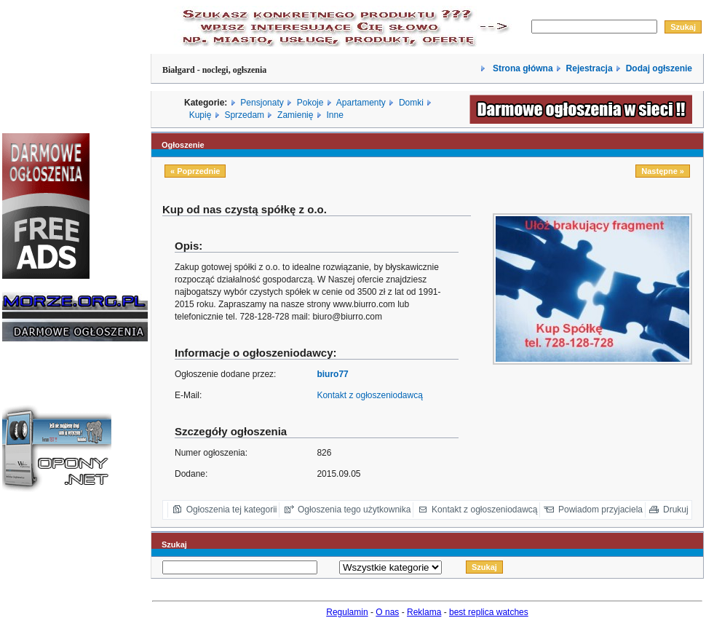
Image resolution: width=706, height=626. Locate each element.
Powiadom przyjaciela (600, 509)
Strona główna (522, 68)
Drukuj (676, 509)
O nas (387, 612)
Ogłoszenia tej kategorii (231, 509)
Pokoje (310, 103)
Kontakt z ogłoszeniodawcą (369, 395)
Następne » (662, 171)
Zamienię (295, 115)
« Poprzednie (195, 171)
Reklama (424, 612)
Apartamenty (361, 103)
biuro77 (332, 374)
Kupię (200, 115)
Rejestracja (589, 68)
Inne (334, 115)
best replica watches (488, 612)
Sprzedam (244, 115)
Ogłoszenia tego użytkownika (354, 509)
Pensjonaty (261, 103)
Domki (411, 103)
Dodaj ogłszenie (659, 68)
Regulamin (347, 612)
